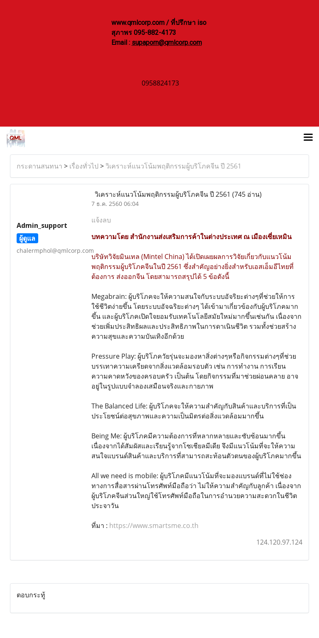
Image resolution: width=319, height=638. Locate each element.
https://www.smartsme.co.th (154, 525)
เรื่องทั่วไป (83, 166)
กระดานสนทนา (39, 166)
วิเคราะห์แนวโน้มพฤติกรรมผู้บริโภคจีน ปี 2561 (173, 166)
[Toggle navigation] (308, 138)
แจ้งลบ (101, 220)
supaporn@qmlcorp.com (167, 42)
